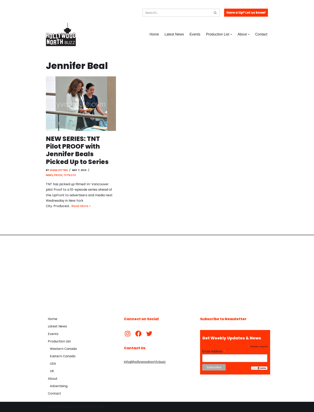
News (49, 175)
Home (154, 34)
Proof (58, 175)
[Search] (176, 13)
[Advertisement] (157, 273)
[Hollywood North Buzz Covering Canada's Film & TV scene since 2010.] (61, 34)
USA (53, 363)
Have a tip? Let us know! (246, 12)
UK (52, 371)
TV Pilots (69, 175)
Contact (261, 34)
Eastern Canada (62, 356)
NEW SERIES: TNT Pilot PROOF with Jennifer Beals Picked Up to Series (77, 150)
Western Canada (63, 348)
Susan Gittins (59, 170)
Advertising (58, 386)
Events (195, 34)
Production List (59, 341)
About (52, 378)
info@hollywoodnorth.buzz (145, 361)
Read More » (81, 206)
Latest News (174, 34)
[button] (231, 34)
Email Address (213, 351)
